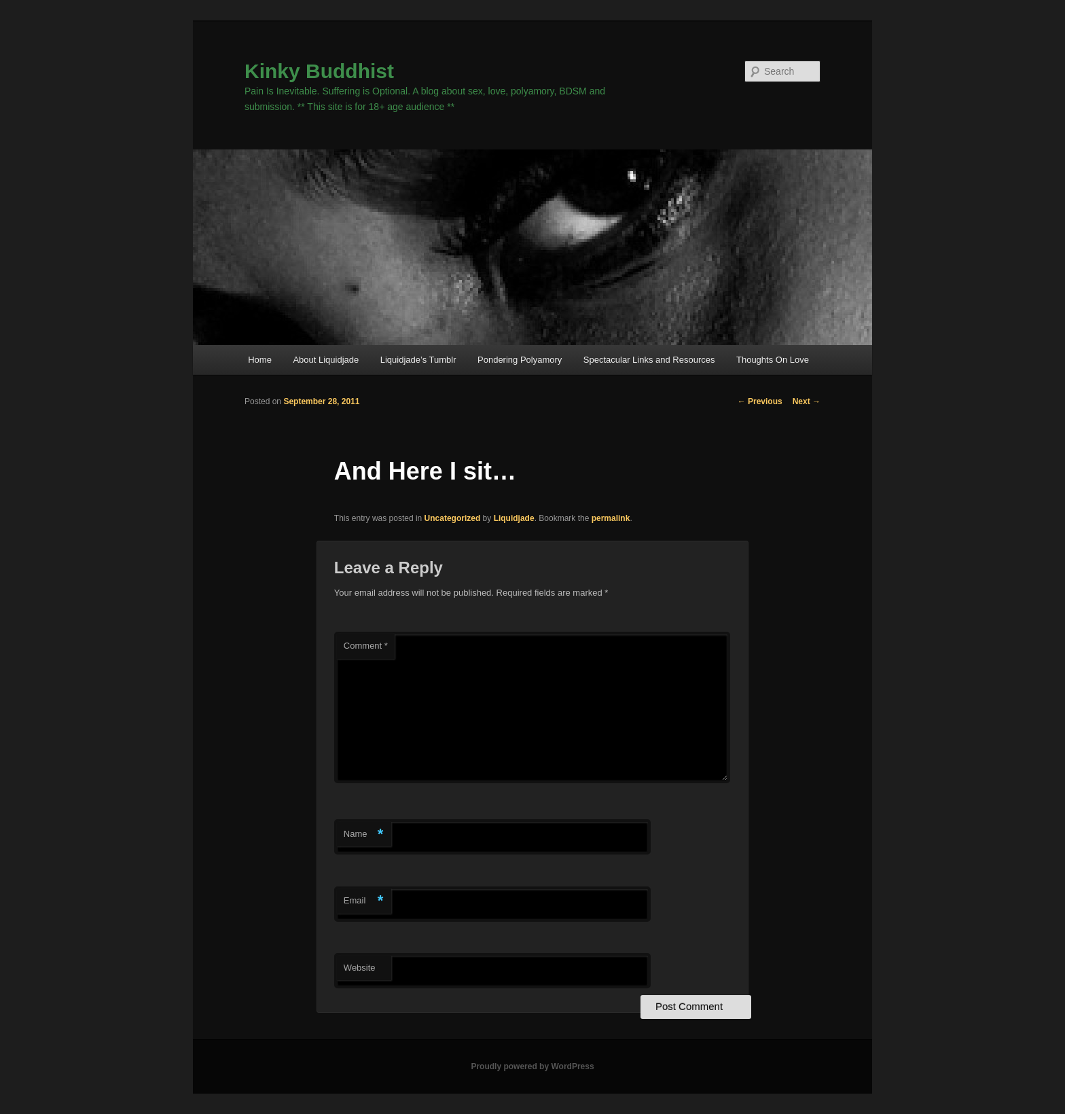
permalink (611, 518)
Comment (366, 646)
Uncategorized (453, 518)
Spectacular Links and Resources (649, 360)
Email (364, 901)
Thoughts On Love (772, 360)
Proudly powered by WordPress (532, 1066)
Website (360, 968)
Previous (760, 401)
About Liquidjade (326, 360)
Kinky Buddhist (319, 71)
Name (364, 834)
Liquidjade (514, 518)
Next (806, 401)
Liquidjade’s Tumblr (418, 360)
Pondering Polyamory (519, 360)
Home (260, 360)
